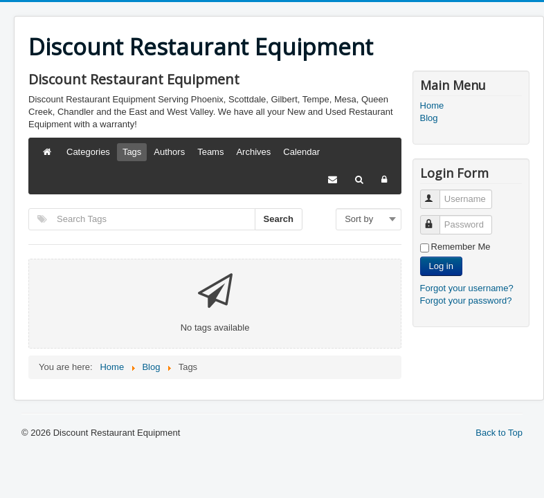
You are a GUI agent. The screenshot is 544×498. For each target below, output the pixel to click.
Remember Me (461, 246)
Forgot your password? (466, 300)
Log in (441, 266)
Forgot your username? (467, 288)
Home (432, 105)
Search (278, 219)
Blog (429, 118)
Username (436, 193)
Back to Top (499, 432)
